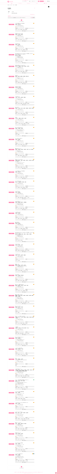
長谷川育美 (30, 160)
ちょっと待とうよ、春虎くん (18, 138)
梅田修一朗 (27, 76)
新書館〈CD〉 (19, 45)
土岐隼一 (19, 97)
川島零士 (22, 202)
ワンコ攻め (19, 123)
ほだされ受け (27, 123)
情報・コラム (45, 3)
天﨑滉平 (19, 160)
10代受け (22, 113)
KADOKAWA (18, 455)
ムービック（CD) (19, 328)
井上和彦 (25, 285)
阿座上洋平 (19, 24)
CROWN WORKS (19, 424)
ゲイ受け (28, 302)
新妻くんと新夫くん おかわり (19, 294)
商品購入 (24, 62)
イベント (37, 3)
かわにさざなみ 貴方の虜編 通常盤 (19, 391)
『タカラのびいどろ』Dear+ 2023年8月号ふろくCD (21, 402)
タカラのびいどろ (17, 43)
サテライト (18, 381)
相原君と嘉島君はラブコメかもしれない (20, 65)
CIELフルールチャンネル (20, 456)
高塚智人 (25, 97)
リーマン (24, 387)
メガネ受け (22, 418)
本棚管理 (11, 24)
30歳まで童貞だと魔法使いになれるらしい (22, 382)
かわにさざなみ (19, 445)
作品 (11, 3)
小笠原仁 (22, 128)
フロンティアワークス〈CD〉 (20, 393)
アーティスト (20, 3)
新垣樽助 (16, 295)
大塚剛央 (20, 118)
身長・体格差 (27, 418)
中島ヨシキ (16, 70)
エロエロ (16, 61)
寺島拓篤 (26, 70)
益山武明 (27, 412)
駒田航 (19, 76)
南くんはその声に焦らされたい (19, 127)
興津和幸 (16, 76)
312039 (25, 0)
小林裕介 (19, 44)
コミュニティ (28, 3)
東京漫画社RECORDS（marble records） (22, 371)
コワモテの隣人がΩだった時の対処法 (19, 23)
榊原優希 (23, 370)
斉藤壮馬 (16, 269)
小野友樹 (16, 374)
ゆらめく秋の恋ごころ (18, 201)
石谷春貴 (25, 149)
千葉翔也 (19, 454)
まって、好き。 (17, 274)
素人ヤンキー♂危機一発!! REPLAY (19, 284)
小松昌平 (25, 118)
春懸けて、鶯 (17, 264)
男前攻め (27, 49)
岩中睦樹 (30, 295)
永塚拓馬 (27, 295)
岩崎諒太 (22, 34)
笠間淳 (16, 412)
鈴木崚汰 (16, 24)
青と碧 (16, 117)
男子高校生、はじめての (20, 235)
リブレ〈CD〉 (19, 150)
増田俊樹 (19, 149)
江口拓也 (16, 97)
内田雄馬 (19, 128)
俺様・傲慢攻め (25, 103)
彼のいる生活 (17, 107)
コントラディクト (17, 191)
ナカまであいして (17, 96)
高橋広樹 (16, 285)
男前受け (24, 398)
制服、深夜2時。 (17, 222)
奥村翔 (32, 295)
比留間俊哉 (25, 202)
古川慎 (19, 295)
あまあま (16, 29)
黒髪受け (26, 29)
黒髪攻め (25, 123)
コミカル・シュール (25, 39)
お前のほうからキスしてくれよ (19, 33)
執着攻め (19, 82)
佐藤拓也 (16, 149)
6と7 (18, 360)
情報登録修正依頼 (32, 14)
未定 (29, 149)
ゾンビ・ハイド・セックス (20, 414)
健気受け (16, 49)
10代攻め (27, 113)
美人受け (26, 92)
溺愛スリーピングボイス (18, 422)
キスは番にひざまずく (18, 212)
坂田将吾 (19, 202)
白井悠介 (19, 412)
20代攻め (26, 155)
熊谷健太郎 (16, 91)
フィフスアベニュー (19, 172)
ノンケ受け (25, 333)
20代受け (26, 71)
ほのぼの (21, 39)
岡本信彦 (32, 149)
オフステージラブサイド (18, 86)
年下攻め (24, 29)
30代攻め (27, 387)
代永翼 (27, 285)
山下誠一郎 (16, 118)
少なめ (18, 39)
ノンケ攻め (28, 197)
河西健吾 (19, 139)
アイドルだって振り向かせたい (19, 453)
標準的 (21, 29)
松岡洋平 (27, 160)
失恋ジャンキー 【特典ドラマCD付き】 (20, 316)
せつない (19, 29)
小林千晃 (19, 34)
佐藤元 (21, 160)
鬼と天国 (16, 75)
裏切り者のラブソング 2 (18, 148)
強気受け (25, 197)
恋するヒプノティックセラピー (19, 159)
